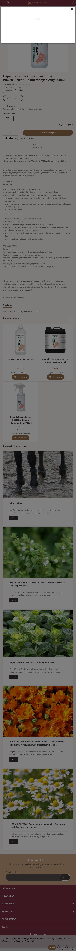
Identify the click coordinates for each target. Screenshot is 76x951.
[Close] (72, 9)
